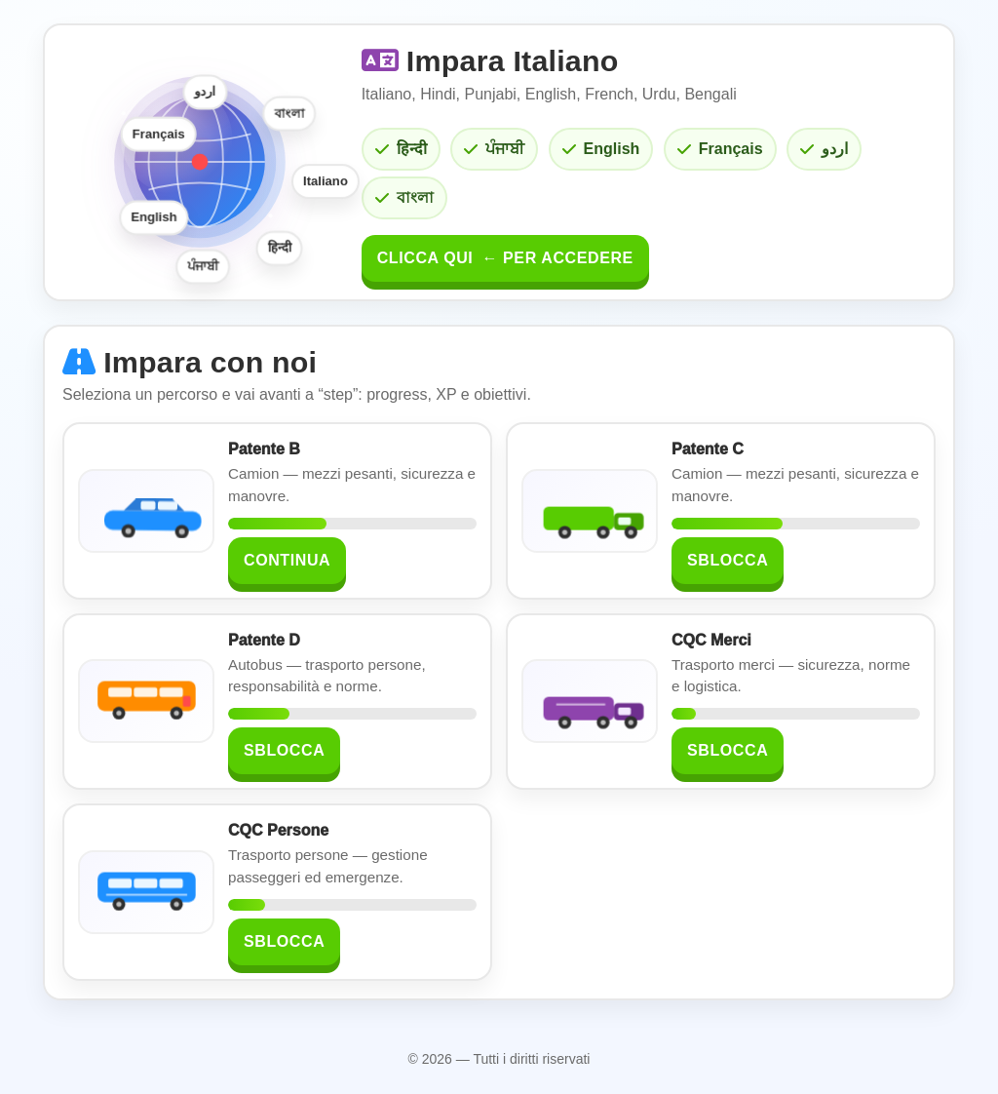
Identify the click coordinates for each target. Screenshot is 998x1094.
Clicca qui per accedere (505, 258)
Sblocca (727, 560)
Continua (287, 560)
